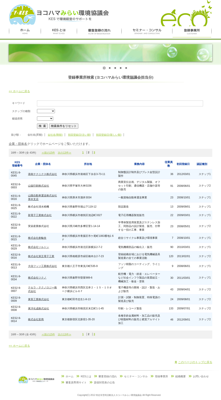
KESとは (86, 376)
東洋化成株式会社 (38, 308)
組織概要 (180, 376)
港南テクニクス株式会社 (42, 174)
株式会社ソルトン (38, 247)
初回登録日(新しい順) (108, 134)
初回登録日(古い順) (79, 134)
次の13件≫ (64, 152)
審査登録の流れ (107, 376)
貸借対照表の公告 (104, 382)
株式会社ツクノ (37, 277)
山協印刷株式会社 (38, 185)
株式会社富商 (36, 319)
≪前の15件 (48, 152)
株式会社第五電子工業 (41, 256)
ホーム (70, 376)
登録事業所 (161, 376)
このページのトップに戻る (195, 362)
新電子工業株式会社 (40, 215)
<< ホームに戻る (19, 91)
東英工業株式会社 (38, 299)
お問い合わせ (201, 376)
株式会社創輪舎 (37, 237)
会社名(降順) (55, 134)
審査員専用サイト (76, 382)
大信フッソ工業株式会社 (42, 266)
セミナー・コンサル (136, 376)
